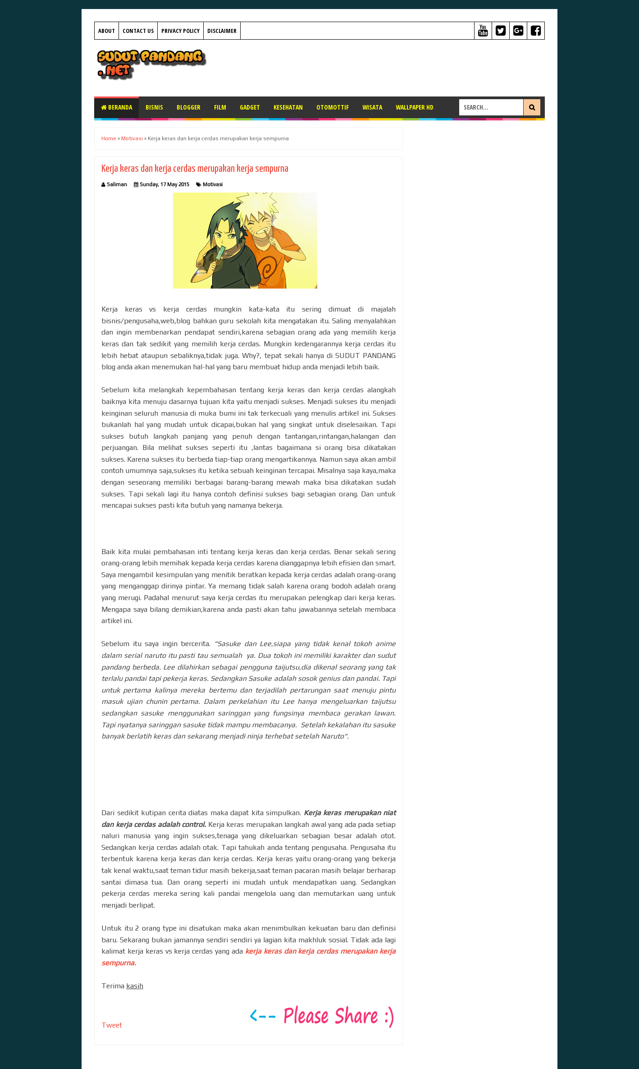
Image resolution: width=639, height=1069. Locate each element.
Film (220, 107)
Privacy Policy (180, 31)
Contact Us (138, 31)
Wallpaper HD (415, 107)
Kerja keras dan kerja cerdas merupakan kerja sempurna (194, 169)
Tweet (111, 1025)
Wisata (372, 107)
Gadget (250, 107)
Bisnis (154, 107)
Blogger (189, 107)
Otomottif (332, 107)
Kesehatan (288, 107)
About (106, 31)
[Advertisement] (381, 66)
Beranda (116, 107)
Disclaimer (222, 31)
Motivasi (213, 184)
